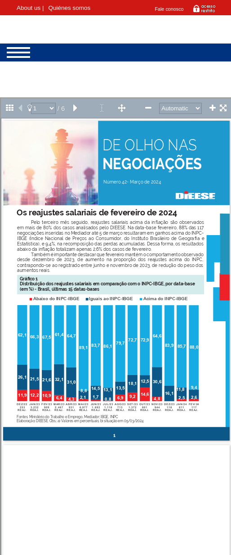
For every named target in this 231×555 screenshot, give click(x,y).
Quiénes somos (70, 7)
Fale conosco (169, 9)
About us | (30, 7)
